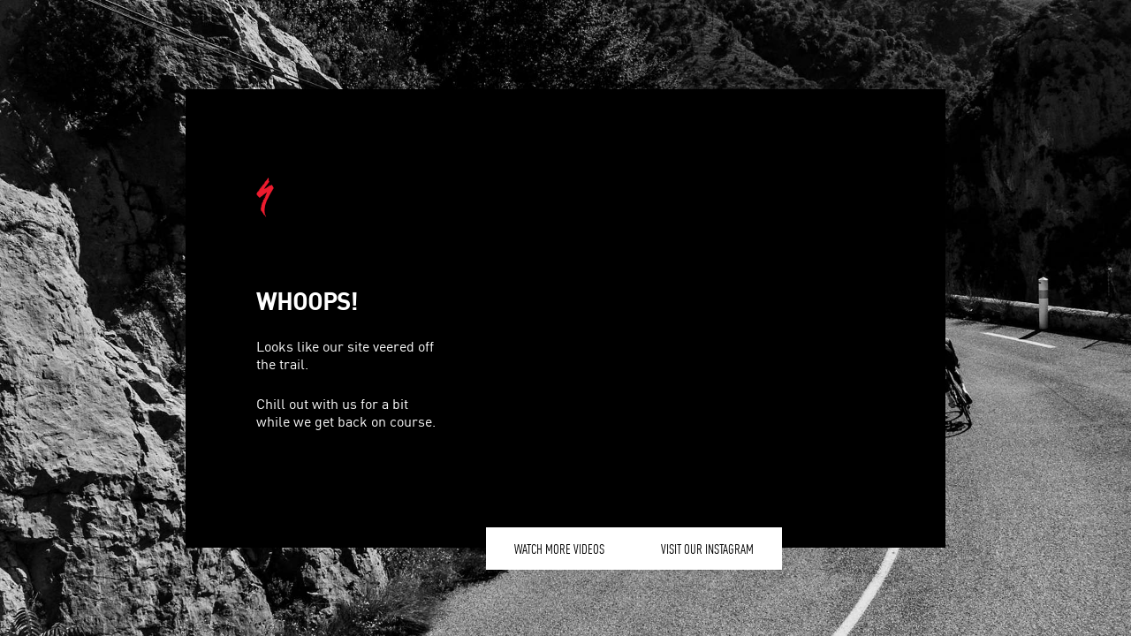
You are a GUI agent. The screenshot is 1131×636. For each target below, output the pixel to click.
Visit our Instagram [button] (707, 548)
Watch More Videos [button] (559, 548)
